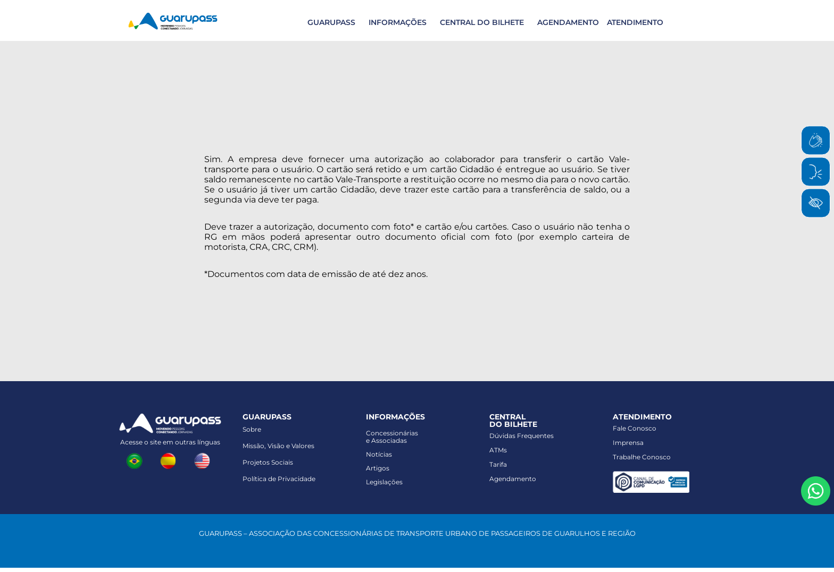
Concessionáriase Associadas (392, 436)
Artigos (377, 468)
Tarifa (498, 464)
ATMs (498, 450)
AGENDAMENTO (568, 22)
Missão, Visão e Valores (278, 446)
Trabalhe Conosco (642, 457)
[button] (330, 22)
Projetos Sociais (268, 462)
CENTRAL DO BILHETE (482, 22)
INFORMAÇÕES (398, 22)
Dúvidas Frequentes (521, 436)
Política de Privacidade (279, 479)
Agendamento (512, 479)
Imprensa (628, 443)
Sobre (252, 429)
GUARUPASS (331, 22)
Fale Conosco (634, 428)
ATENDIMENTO (635, 22)
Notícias (379, 454)
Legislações (384, 482)
